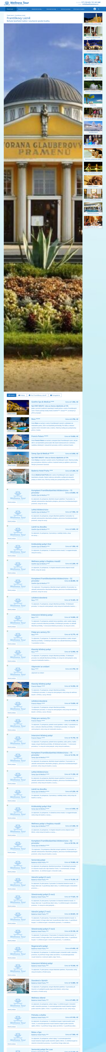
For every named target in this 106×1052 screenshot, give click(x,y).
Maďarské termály (38, 9)
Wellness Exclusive (93, 213)
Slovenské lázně (24, 9)
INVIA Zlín (93, 105)
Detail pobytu (12, 502)
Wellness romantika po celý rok (93, 78)
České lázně (12, 9)
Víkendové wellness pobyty (93, 146)
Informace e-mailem (78, 9)
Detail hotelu (12, 413)
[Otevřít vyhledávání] (99, 9)
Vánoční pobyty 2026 (93, 51)
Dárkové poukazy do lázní (93, 91)
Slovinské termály (52, 9)
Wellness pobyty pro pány (93, 173)
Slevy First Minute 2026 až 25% (93, 38)
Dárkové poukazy (65, 9)
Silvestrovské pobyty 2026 (93, 24)
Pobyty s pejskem (93, 186)
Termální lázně (93, 132)
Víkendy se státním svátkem (93, 118)
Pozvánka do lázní (93, 227)
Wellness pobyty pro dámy (93, 159)
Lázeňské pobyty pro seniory (93, 64)
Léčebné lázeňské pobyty (93, 200)
